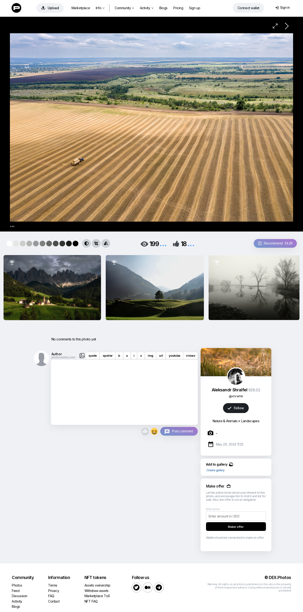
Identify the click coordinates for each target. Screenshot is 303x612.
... (163, 243)
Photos (17, 585)
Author (56, 354)
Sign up (194, 8)
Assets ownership (97, 585)
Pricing (178, 8)
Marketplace (81, 8)
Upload (50, 8)
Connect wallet (248, 8)
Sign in (282, 7)
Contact (53, 601)
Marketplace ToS (97, 596)
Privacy (53, 591)
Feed (15, 591)
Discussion (19, 596)
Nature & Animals (224, 421)
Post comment (182, 431)
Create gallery (215, 470)
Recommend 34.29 (275, 243)
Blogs (163, 8)
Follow (236, 408)
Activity (146, 8)
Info (100, 8)
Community (124, 8)
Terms (52, 585)
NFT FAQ (91, 601)
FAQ (51, 596)
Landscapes (250, 421)
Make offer (236, 527)
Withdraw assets (96, 591)
